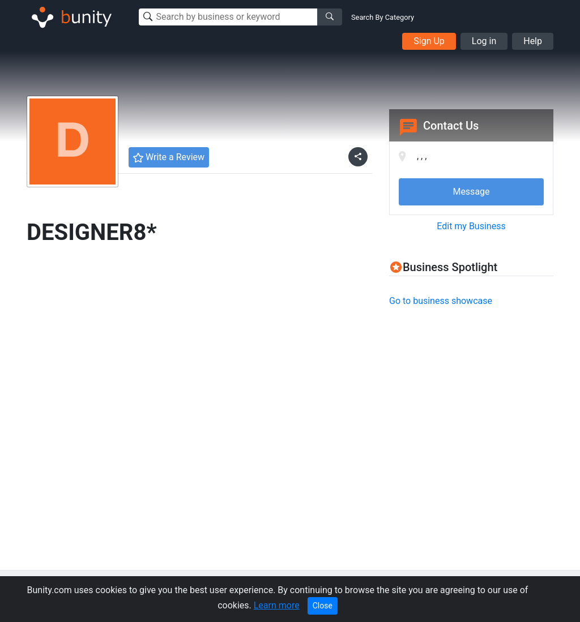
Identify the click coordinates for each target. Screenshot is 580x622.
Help (532, 41)
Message (471, 191)
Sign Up (429, 41)
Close (322, 605)
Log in (484, 41)
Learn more (277, 605)
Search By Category (382, 17)
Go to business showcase (440, 300)
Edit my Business (471, 226)
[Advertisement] (484, 396)
